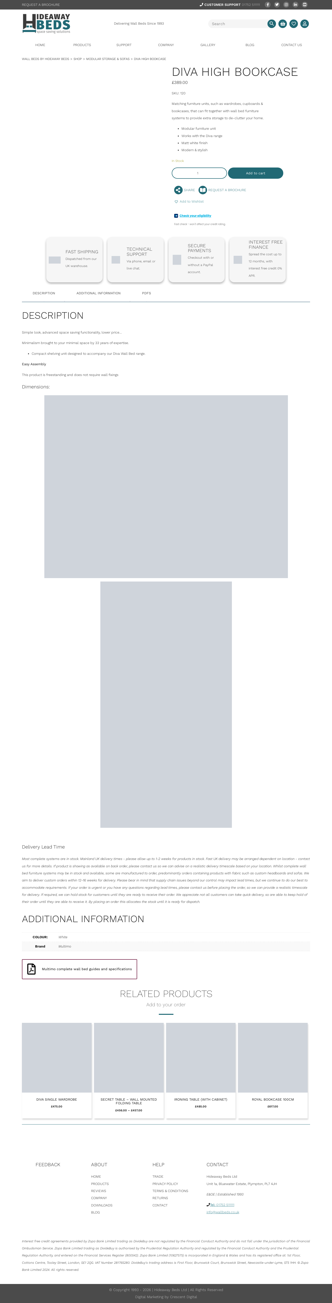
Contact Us (291, 45)
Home (40, 45)
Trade (157, 1176)
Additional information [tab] (98, 293)
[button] (189, 201)
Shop (78, 59)
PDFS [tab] (146, 293)
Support (124, 45)
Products (82, 45)
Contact (160, 1205)
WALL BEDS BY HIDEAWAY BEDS (45, 59)
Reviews (98, 1191)
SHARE (184, 190)
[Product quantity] (199, 173)
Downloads (102, 1205)
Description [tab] (44, 293)
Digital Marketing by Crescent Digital (166, 1297)
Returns (160, 1198)
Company (166, 45)
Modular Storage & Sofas (108, 59)
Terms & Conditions (170, 1191)
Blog (250, 45)
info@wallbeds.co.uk (223, 1212)
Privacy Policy (165, 1184)
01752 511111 (230, 5)
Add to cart (255, 173)
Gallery (207, 45)
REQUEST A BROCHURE (41, 5)
